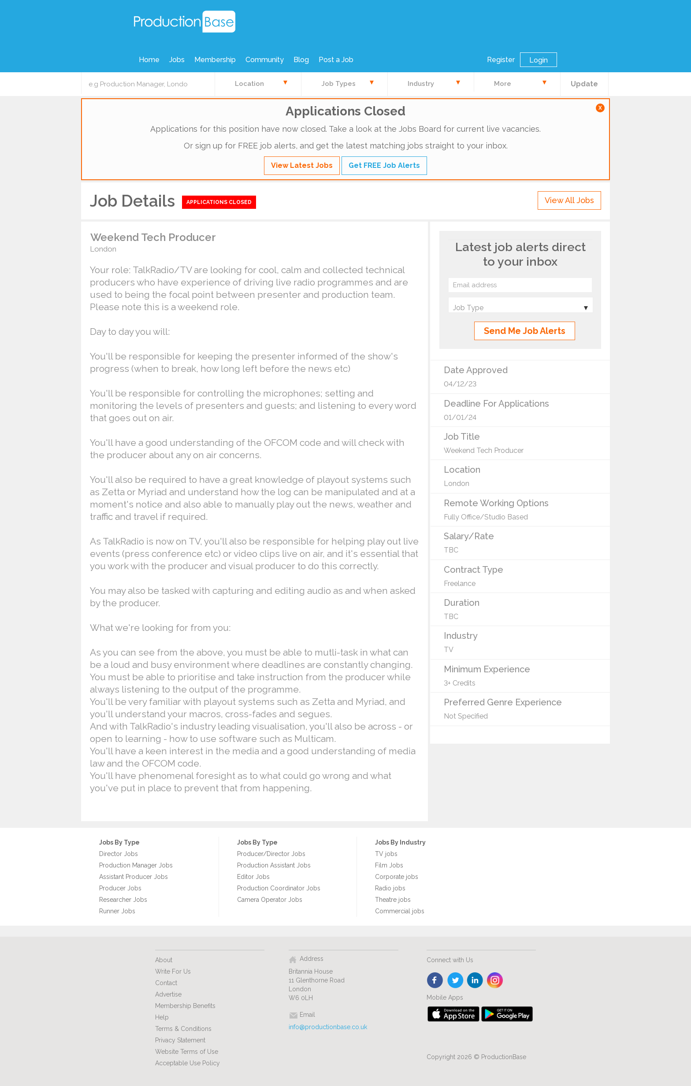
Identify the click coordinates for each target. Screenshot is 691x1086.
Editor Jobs (253, 876)
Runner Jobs (117, 911)
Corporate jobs (396, 876)
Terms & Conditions (183, 1028)
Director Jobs (118, 853)
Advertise (168, 994)
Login (538, 60)
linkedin (475, 981)
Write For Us (173, 971)
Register (501, 60)
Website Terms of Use (186, 1051)
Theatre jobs (393, 899)
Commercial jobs (399, 911)
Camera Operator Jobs (269, 899)
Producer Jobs (120, 888)
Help (162, 1017)
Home (149, 60)
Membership (215, 60)
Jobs (177, 60)
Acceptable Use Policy (187, 1063)
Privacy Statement (180, 1040)
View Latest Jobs (302, 165)
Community (264, 60)
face (436, 981)
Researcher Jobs (123, 899)
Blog (301, 60)
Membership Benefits (185, 1005)
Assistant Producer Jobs (133, 876)
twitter (455, 981)
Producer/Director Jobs (271, 853)
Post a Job (336, 60)
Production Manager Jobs (136, 865)
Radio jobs (390, 888)
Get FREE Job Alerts (384, 165)
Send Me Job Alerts (524, 331)
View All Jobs (569, 200)
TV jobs (386, 853)
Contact (166, 982)
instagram (495, 981)
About (163, 960)
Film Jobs (389, 865)
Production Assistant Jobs (274, 865)
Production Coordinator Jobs (278, 888)
